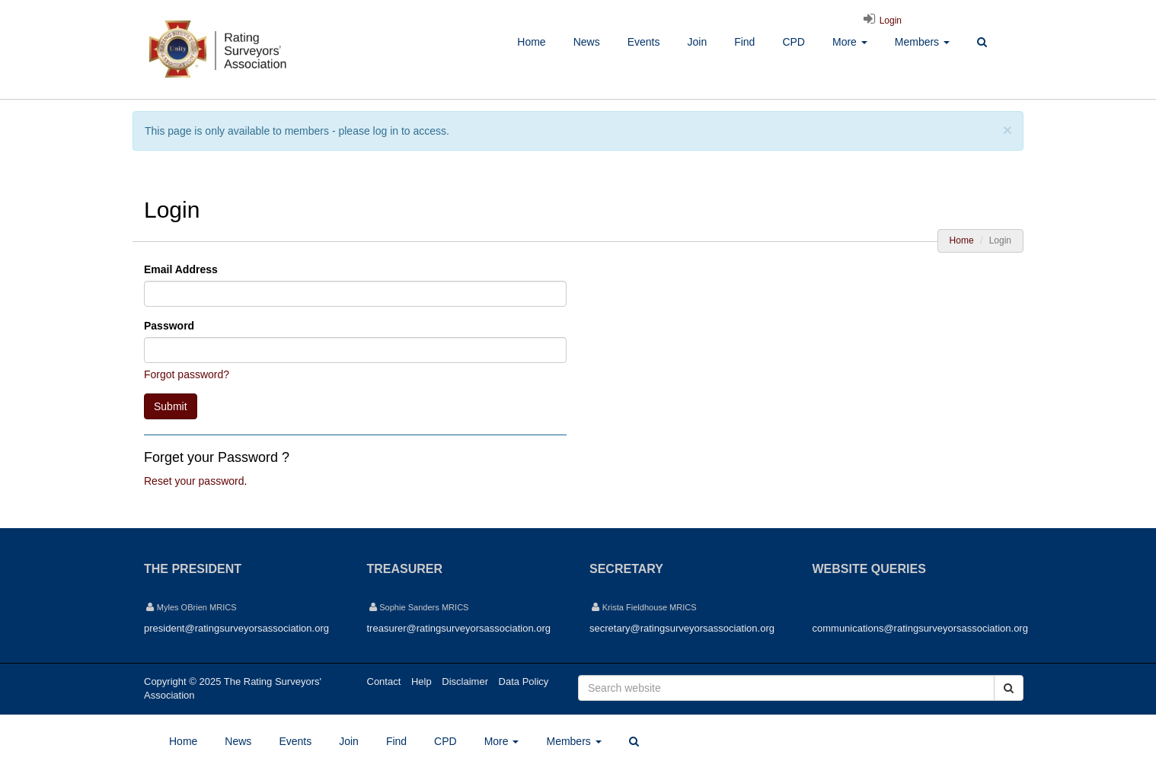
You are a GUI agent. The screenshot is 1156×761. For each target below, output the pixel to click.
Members (922, 42)
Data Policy (524, 681)
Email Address (181, 269)
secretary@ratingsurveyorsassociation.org (681, 628)
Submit (170, 406)
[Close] (1007, 130)
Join (697, 42)
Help (421, 681)
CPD (793, 42)
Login (880, 20)
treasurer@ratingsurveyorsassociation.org (459, 628)
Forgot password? (186, 374)
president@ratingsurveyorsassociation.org (236, 628)
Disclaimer (465, 681)
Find (744, 42)
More (849, 42)
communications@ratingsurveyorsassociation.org (920, 628)
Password (169, 326)
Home (531, 42)
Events (643, 42)
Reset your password (194, 481)
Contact (384, 681)
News (586, 42)
